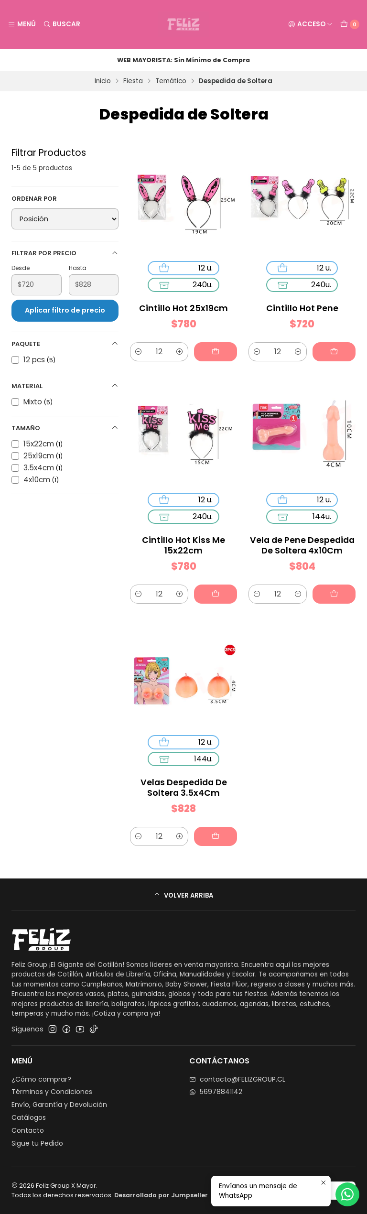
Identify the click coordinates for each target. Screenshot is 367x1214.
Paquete (65, 344)
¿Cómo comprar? (41, 1079)
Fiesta (133, 81)
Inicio (103, 81)
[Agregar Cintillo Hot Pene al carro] (334, 351)
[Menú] (22, 24)
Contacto (27, 1130)
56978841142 (215, 1091)
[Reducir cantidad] (138, 352)
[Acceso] (310, 24)
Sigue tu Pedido (37, 1143)
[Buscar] (61, 24)
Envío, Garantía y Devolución (59, 1104)
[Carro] (349, 24)
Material (65, 386)
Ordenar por (34, 199)
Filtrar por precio (65, 253)
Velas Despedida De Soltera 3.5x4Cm (183, 788)
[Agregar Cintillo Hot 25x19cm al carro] (215, 351)
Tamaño (65, 428)
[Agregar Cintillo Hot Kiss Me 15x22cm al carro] (215, 594)
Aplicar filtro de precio (65, 310)
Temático (170, 81)
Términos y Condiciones (51, 1091)
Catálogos (28, 1117)
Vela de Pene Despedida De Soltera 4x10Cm (302, 545)
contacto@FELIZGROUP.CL (237, 1079)
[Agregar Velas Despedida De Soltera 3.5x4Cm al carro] (215, 836)
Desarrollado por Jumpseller (161, 1195)
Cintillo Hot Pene (302, 308)
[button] (183, 895)
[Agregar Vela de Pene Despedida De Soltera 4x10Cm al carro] (334, 594)
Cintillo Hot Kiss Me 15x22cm (183, 545)
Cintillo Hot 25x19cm (183, 308)
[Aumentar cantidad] (180, 352)
